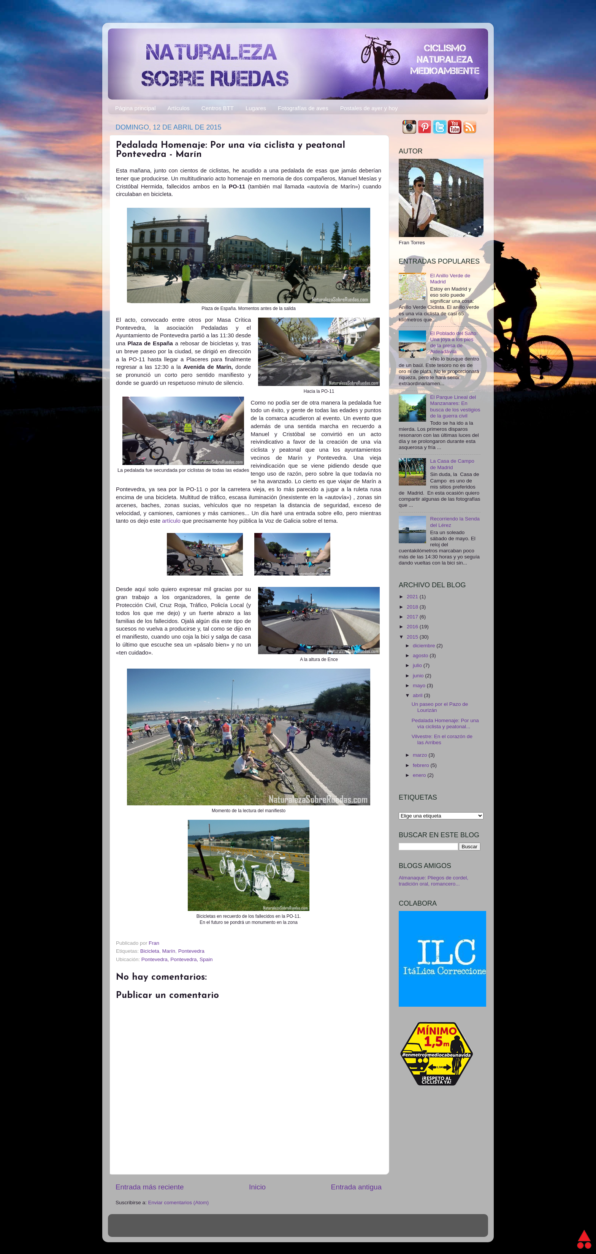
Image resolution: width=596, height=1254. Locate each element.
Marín (169, 951)
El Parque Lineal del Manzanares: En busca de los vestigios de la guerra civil (455, 406)
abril (418, 695)
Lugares (256, 108)
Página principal (135, 108)
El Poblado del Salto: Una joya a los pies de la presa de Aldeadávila (453, 342)
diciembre (424, 645)
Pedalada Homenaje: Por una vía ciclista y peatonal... (445, 723)
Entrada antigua (356, 1187)
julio (418, 665)
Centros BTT (217, 108)
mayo (420, 685)
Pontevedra (191, 951)
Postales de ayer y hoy (369, 108)
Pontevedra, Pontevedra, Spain (177, 959)
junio (419, 675)
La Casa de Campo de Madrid (452, 464)
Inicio (257, 1187)
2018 (413, 607)
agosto (421, 655)
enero (420, 775)
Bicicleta (149, 951)
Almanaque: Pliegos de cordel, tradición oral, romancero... (433, 881)
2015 (413, 637)
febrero (422, 765)
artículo (172, 521)
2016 (413, 626)
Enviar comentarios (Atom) (178, 1202)
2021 (413, 596)
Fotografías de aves (303, 108)
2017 (413, 617)
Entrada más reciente (150, 1187)
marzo (420, 755)
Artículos (179, 108)
